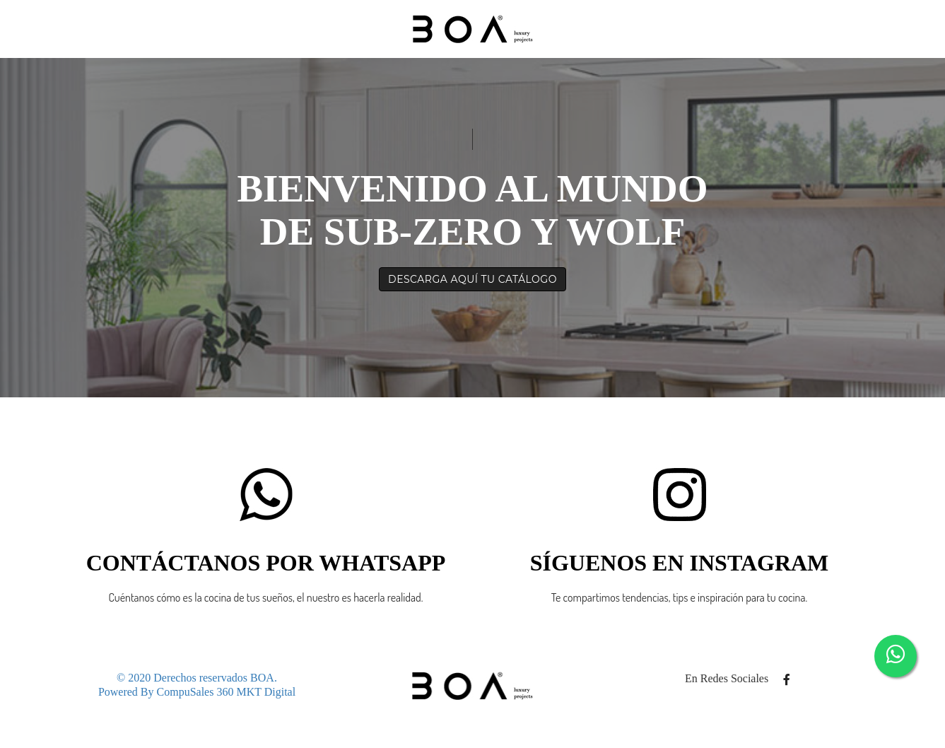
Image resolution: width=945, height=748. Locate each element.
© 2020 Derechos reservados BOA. (197, 678)
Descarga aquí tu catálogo (472, 279)
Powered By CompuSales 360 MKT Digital (196, 692)
